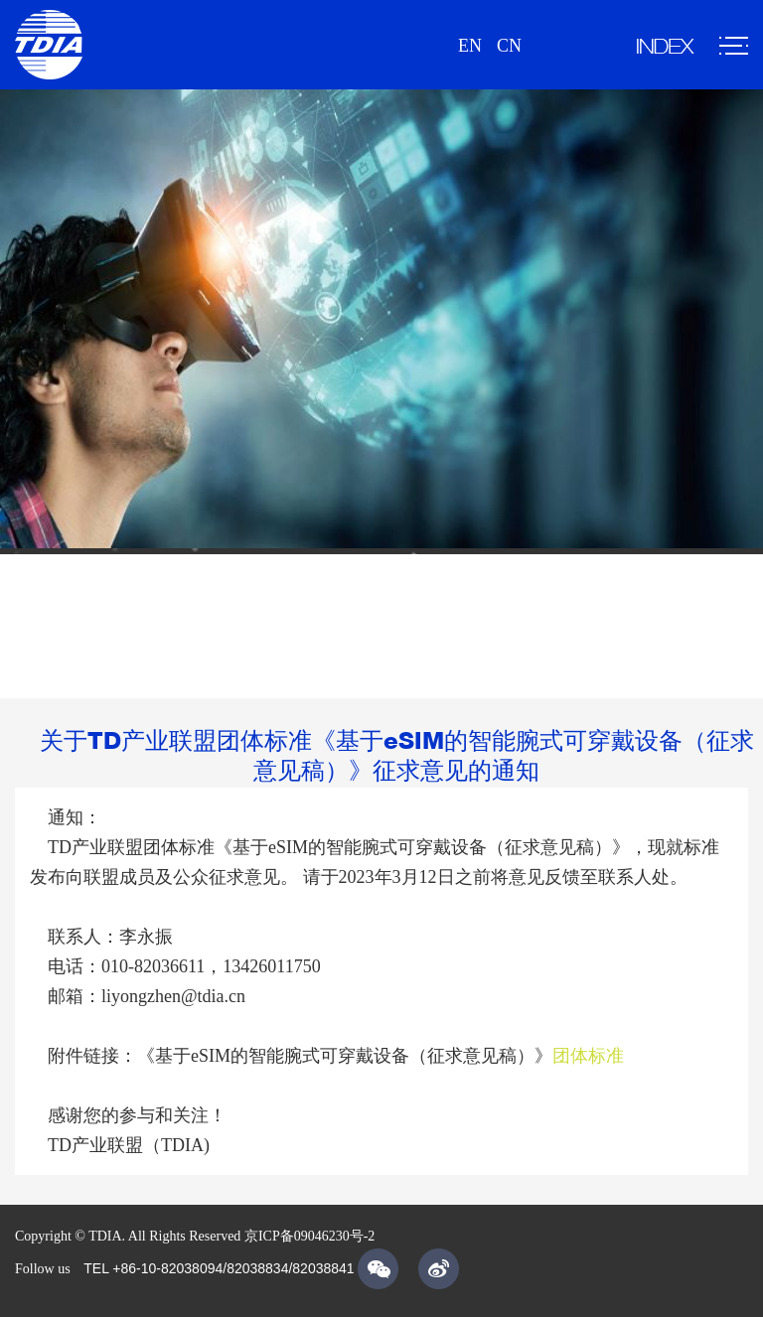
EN (470, 46)
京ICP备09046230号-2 (309, 1236)
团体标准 (588, 1056)
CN (509, 46)
